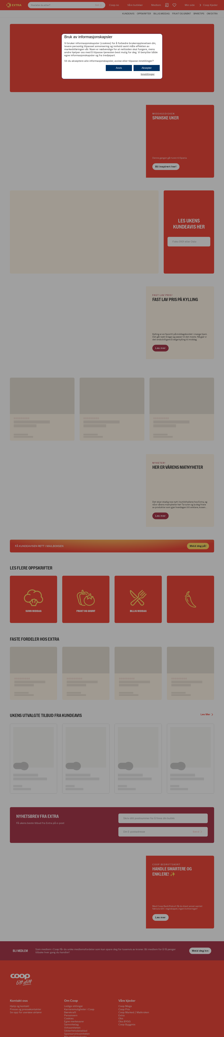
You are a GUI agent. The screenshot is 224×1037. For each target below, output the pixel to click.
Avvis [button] (119, 68)
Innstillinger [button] (148, 74)
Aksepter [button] (147, 68)
